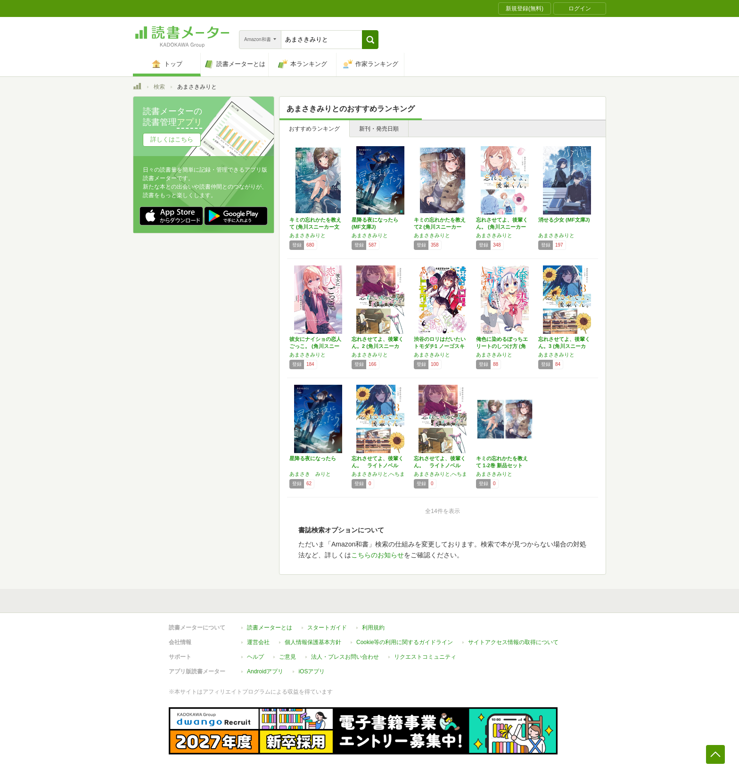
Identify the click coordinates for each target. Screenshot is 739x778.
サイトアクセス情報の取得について (513, 642)
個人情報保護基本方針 (313, 642)
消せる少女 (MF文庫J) (564, 220)
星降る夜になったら (312, 458)
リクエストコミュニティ (425, 657)
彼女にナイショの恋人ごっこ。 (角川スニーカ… (315, 346)
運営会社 (258, 642)
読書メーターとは (269, 627)
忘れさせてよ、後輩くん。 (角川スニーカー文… (502, 227)
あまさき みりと (310, 474)
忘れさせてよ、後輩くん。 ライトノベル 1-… (377, 465)
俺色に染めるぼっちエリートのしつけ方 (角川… (502, 346)
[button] (370, 39)
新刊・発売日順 (379, 128)
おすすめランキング (314, 128)
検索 (159, 86)
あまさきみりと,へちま (378, 474)
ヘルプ (255, 657)
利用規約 (373, 627)
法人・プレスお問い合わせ (345, 657)
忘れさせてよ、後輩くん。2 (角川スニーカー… (377, 346)
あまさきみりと (307, 235)
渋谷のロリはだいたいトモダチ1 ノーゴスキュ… (440, 346)
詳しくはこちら (171, 139)
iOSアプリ (311, 671)
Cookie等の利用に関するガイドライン (404, 642)
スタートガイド (327, 627)
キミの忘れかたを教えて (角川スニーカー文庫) (315, 227)
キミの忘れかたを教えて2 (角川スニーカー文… (440, 227)
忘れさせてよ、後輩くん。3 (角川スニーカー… (564, 346)
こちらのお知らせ (377, 555)
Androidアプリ (265, 671)
